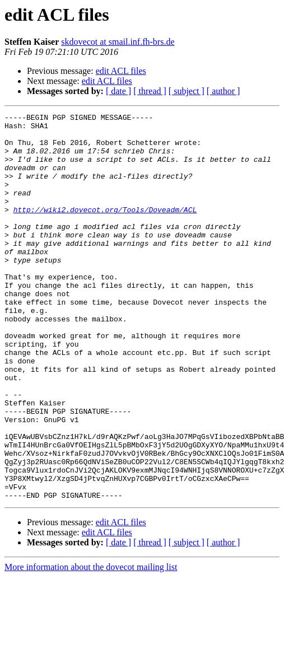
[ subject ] (186, 91)
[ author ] (223, 91)
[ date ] (118, 91)
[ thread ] (149, 91)
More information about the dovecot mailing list (90, 644)
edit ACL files (121, 71)
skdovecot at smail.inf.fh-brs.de (117, 41)
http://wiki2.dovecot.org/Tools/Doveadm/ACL (105, 230)
